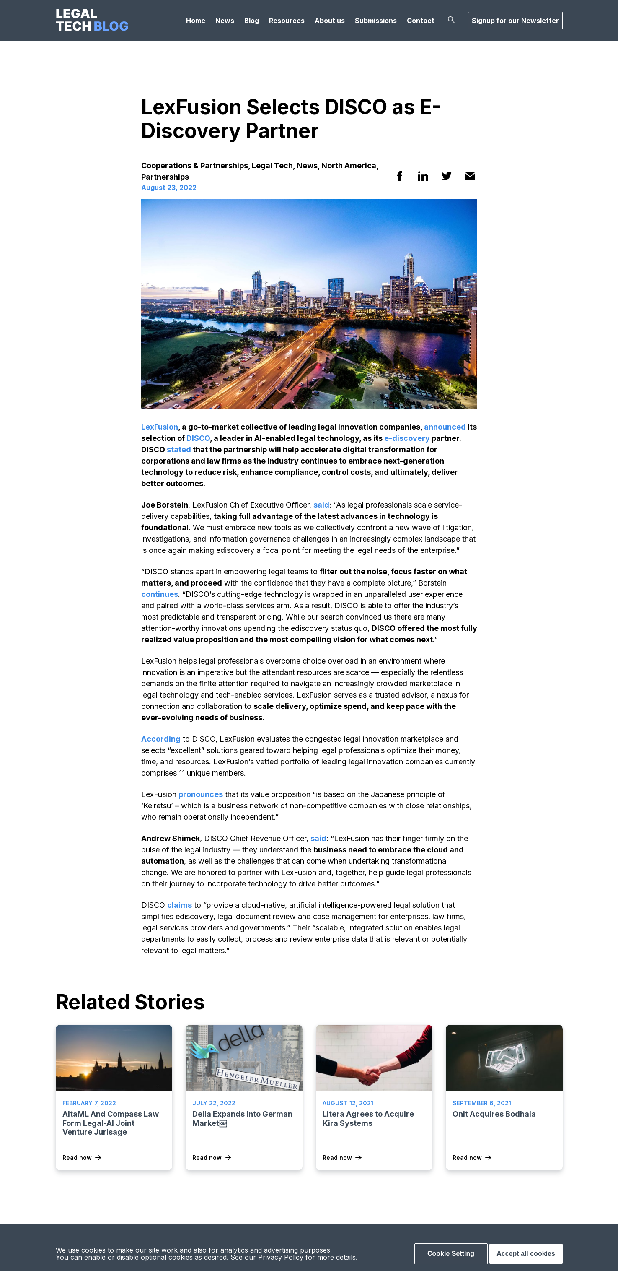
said (321, 504)
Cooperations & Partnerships (194, 165)
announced (445, 426)
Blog (251, 20)
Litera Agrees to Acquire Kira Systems (368, 1119)
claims (179, 905)
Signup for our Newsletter (515, 20)
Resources (287, 20)
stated (179, 449)
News (224, 20)
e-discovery (407, 438)
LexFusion (159, 426)
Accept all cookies (525, 1253)
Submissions (376, 20)
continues (159, 594)
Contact (420, 20)
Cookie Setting (450, 1253)
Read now (77, 1157)
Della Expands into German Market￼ (242, 1119)
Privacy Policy (280, 1257)
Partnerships (165, 176)
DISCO (198, 438)
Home (195, 20)
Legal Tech (272, 165)
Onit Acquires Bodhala (494, 1114)
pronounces (200, 794)
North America (348, 165)
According (161, 738)
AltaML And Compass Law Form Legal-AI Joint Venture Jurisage (110, 1123)
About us (330, 20)
